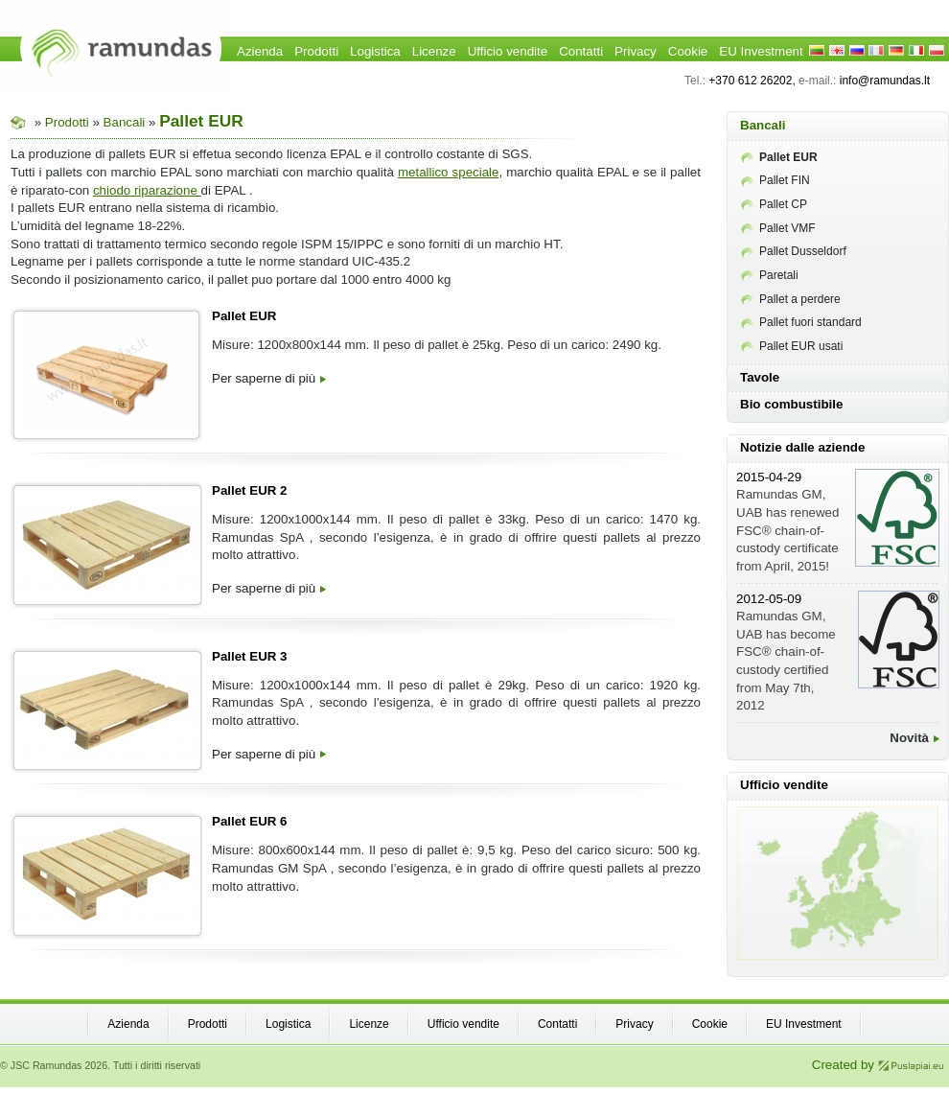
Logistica (375, 51)
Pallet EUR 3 (250, 656)
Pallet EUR (244, 316)
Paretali (770, 275)
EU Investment (760, 51)
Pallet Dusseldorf (793, 251)
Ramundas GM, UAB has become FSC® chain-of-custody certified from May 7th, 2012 (786, 652)
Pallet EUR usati (792, 346)
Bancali (125, 122)
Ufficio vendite (507, 51)
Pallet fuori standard (801, 322)
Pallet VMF (778, 228)
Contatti (581, 51)
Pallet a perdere (791, 299)
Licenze (434, 51)
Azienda (260, 51)
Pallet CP (774, 204)
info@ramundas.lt (885, 80)
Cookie (688, 51)
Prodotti (316, 51)
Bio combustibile (791, 404)
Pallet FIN (775, 180)
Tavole (759, 377)
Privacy (635, 51)
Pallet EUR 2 (250, 490)
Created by (878, 1065)
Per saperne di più (269, 378)
